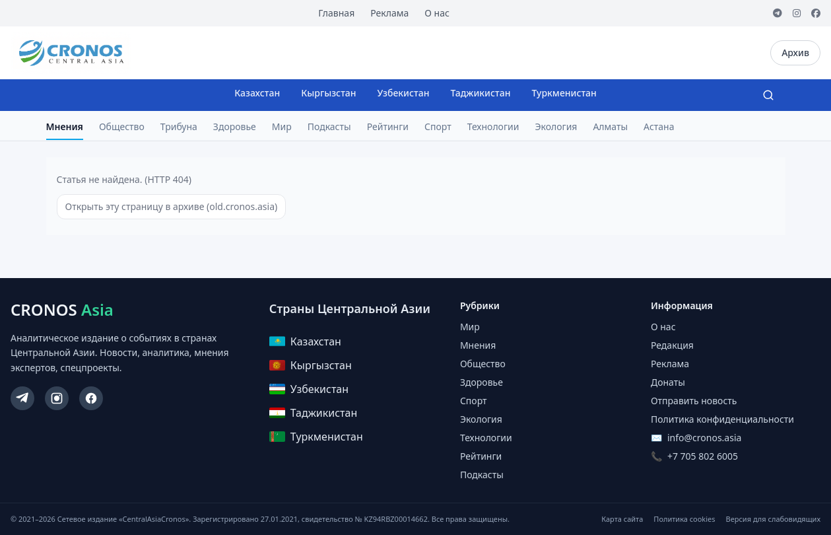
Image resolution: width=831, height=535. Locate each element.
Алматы (610, 126)
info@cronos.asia (704, 437)
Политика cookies (684, 519)
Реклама (389, 13)
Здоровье (234, 126)
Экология (556, 126)
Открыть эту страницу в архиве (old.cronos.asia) (171, 206)
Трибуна (178, 126)
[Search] (768, 95)
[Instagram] (797, 13)
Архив (795, 52)
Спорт (437, 126)
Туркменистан (563, 93)
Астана (659, 126)
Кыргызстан (328, 93)
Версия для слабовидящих (773, 519)
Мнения (64, 126)
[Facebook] (815, 13)
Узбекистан (404, 93)
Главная (336, 13)
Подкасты (329, 126)
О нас (436, 13)
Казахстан (257, 93)
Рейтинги (388, 126)
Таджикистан (480, 93)
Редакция (672, 345)
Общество (122, 126)
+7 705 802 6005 (702, 456)
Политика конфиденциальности (722, 419)
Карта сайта (622, 519)
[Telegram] (777, 13)
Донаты (668, 382)
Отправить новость (694, 400)
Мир (282, 126)
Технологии (493, 126)
